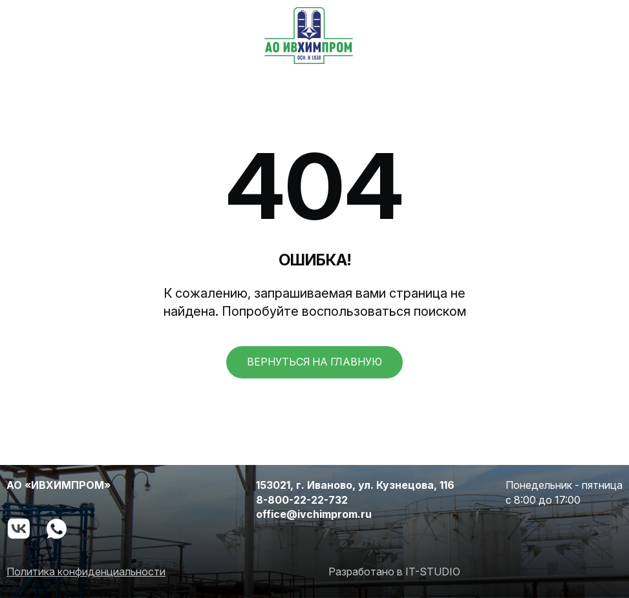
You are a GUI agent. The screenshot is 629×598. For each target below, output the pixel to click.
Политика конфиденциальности (85, 571)
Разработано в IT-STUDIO (394, 571)
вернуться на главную (314, 361)
